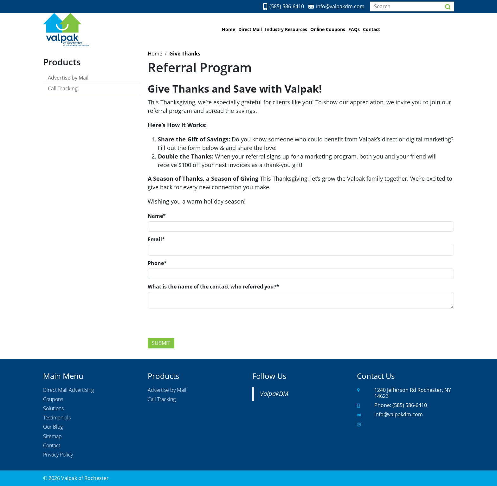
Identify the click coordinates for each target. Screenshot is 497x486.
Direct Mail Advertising (68, 390)
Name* (157, 215)
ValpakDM (274, 393)
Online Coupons (327, 29)
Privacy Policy (58, 455)
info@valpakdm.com (340, 6)
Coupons (53, 399)
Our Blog (53, 427)
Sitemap (52, 436)
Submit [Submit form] (161, 343)
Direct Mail (250, 29)
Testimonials (57, 418)
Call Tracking (63, 88)
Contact (371, 29)
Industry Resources (286, 29)
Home (228, 29)
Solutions (53, 408)
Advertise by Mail (68, 77)
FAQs (354, 29)
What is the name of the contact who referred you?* (213, 286)
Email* (156, 239)
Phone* (157, 263)
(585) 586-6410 (286, 6)
